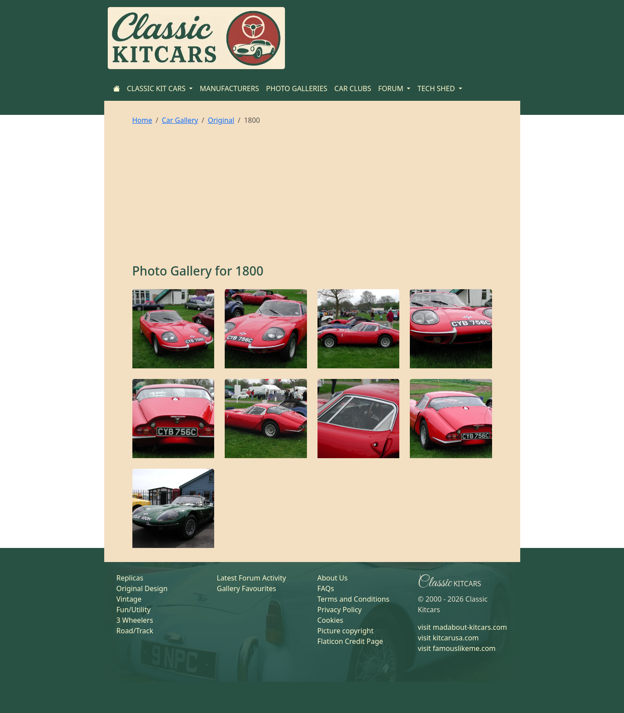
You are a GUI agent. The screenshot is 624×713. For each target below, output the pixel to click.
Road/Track (135, 631)
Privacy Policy (339, 609)
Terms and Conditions (353, 599)
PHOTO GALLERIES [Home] (296, 88)
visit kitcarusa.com (448, 638)
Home (142, 120)
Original (221, 120)
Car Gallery (180, 120)
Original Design (142, 588)
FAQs (325, 588)
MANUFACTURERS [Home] (229, 88)
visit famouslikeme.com (457, 648)
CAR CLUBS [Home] (352, 88)
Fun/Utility (134, 609)
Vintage (129, 599)
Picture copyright (345, 631)
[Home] (116, 88)
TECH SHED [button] (436, 88)
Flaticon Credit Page (350, 641)
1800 (249, 270)
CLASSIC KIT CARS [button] (157, 88)
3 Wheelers (135, 620)
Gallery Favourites (246, 588)
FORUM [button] (391, 88)
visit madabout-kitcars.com (462, 627)
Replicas (130, 578)
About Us (332, 578)
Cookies (330, 620)
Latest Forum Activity (251, 578)
